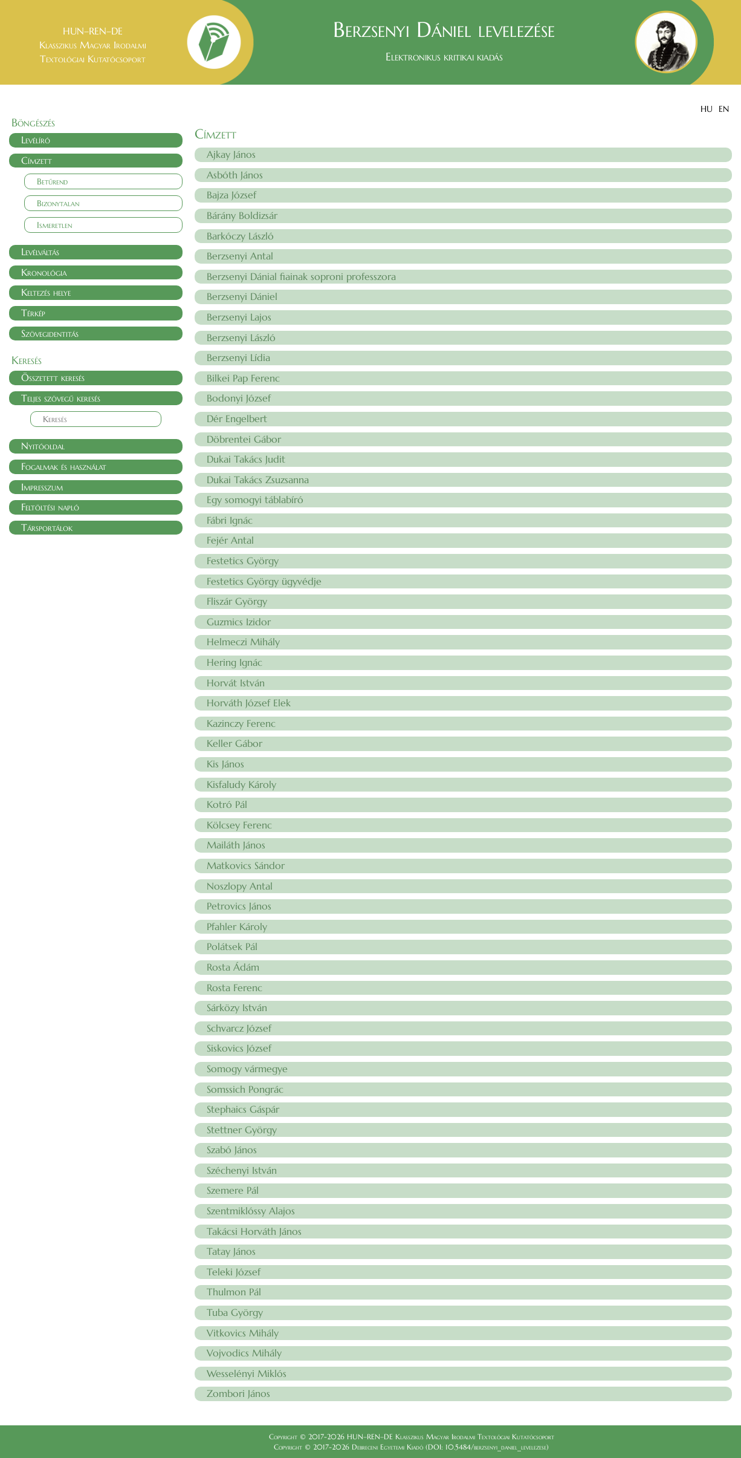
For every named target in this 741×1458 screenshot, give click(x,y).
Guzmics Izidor (239, 622)
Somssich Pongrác (245, 1089)
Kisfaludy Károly (241, 784)
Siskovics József (239, 1048)
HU (707, 108)
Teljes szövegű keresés (60, 398)
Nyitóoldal (43, 446)
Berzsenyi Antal (240, 256)
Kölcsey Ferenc (239, 825)
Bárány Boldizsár (242, 215)
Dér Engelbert (237, 418)
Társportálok (47, 527)
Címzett (36, 160)
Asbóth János (235, 175)
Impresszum (42, 487)
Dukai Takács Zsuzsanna (258, 480)
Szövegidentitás (50, 333)
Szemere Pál (233, 1190)
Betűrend (52, 181)
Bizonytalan (58, 203)
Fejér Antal (230, 540)
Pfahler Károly (237, 926)
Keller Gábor (234, 743)
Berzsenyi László (241, 337)
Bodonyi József (239, 398)
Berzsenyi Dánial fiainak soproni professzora (301, 276)
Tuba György (235, 1312)
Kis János (225, 764)
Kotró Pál (227, 804)
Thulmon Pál (234, 1292)
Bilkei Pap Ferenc (243, 378)
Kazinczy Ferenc (241, 723)
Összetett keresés (53, 377)
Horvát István (236, 683)
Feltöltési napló (50, 507)
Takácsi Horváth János (254, 1231)
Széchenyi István (242, 1170)
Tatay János (231, 1251)
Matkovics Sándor (246, 865)
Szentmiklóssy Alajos (251, 1211)
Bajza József (231, 195)
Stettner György (242, 1130)
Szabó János (232, 1150)
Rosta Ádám (233, 967)
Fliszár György (237, 601)
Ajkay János (231, 154)
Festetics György (243, 561)
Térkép (33, 313)
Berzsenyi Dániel (242, 296)
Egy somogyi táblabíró (255, 499)
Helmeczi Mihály (243, 642)
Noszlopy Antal (240, 886)
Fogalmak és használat (63, 466)
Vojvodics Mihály (244, 1353)
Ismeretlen (54, 225)
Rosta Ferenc (234, 987)
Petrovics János (239, 906)
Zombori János (238, 1393)
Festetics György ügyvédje (264, 581)
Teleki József (233, 1272)
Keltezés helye (46, 292)
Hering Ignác (234, 662)
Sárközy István (237, 1007)
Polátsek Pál (232, 946)
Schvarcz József (239, 1028)
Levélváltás (40, 252)
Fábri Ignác (230, 520)
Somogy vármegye (247, 1069)
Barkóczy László (240, 236)
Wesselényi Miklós (246, 1373)
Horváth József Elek (249, 703)
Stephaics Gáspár (243, 1109)
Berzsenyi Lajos (239, 317)
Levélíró (35, 140)
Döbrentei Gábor (244, 439)
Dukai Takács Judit (246, 459)
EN (724, 108)
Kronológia (43, 272)
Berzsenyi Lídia (238, 357)
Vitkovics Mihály (243, 1333)
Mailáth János (236, 845)
